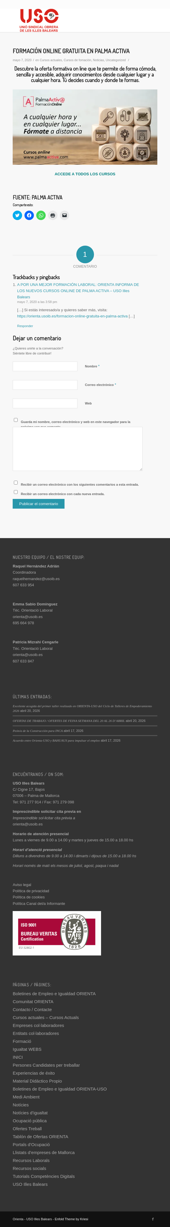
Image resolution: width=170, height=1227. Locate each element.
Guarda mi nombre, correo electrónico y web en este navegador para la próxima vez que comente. (76, 424)
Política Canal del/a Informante (39, 903)
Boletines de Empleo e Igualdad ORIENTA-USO (60, 1088)
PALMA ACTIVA (47, 197)
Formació (22, 1041)
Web (88, 403)
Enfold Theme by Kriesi (71, 1219)
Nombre (92, 366)
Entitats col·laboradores (36, 1033)
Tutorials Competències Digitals (44, 1176)
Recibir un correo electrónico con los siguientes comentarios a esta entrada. (80, 484)
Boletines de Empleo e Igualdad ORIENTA (54, 993)
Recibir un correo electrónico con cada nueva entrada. (63, 494)
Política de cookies (28, 897)
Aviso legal (22, 885)
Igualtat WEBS (27, 1049)
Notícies (21, 1104)
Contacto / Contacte (32, 1009)
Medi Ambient (26, 1096)
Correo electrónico (100, 384)
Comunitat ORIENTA (33, 1001)
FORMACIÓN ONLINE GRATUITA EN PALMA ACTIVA (71, 51)
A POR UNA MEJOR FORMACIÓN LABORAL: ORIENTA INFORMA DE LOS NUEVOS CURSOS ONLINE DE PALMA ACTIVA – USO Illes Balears (78, 290)
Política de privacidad (31, 891)
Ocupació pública (30, 1120)
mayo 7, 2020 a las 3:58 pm (37, 302)
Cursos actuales (51, 60)
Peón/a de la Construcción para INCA (38, 730)
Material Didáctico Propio (37, 1080)
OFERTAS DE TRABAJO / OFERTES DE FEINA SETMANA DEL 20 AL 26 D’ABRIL (69, 720)
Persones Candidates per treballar (46, 1065)
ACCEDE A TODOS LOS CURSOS (85, 174)
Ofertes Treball (27, 1128)
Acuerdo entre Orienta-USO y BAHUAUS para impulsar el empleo (56, 740)
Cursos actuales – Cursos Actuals (46, 1017)
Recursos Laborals (31, 1160)
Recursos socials (29, 1168)
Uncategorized (116, 60)
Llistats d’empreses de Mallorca (44, 1152)
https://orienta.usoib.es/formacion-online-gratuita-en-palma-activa (72, 316)
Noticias (98, 60)
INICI (18, 1057)
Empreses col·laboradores (38, 1025)
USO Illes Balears (30, 1184)
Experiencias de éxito (34, 1073)
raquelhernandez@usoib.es (36, 579)
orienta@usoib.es (27, 617)
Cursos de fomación (77, 60)
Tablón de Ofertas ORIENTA (40, 1136)
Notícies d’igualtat (30, 1112)
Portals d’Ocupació (31, 1144)
